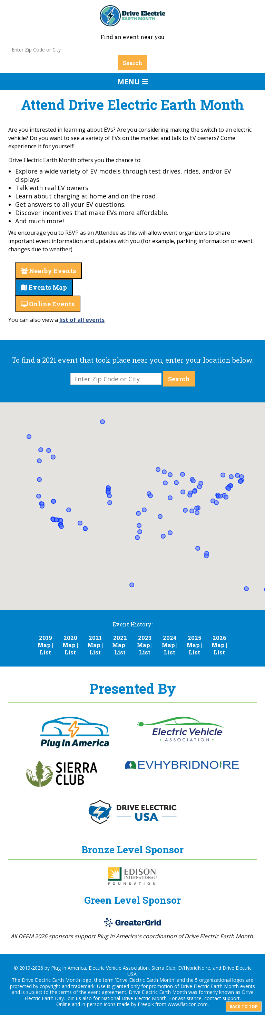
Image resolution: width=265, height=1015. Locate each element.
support (231, 998)
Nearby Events (48, 271)
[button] (158, 469)
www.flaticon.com (188, 1004)
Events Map (44, 287)
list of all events (82, 320)
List (45, 652)
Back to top (243, 1006)
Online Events (48, 304)
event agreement (107, 992)
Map (44, 645)
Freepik (146, 1004)
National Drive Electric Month (134, 998)
